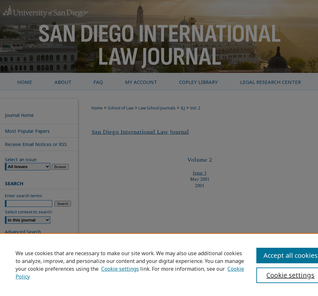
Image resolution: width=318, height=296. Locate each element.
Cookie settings (120, 268)
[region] (159, 264)
